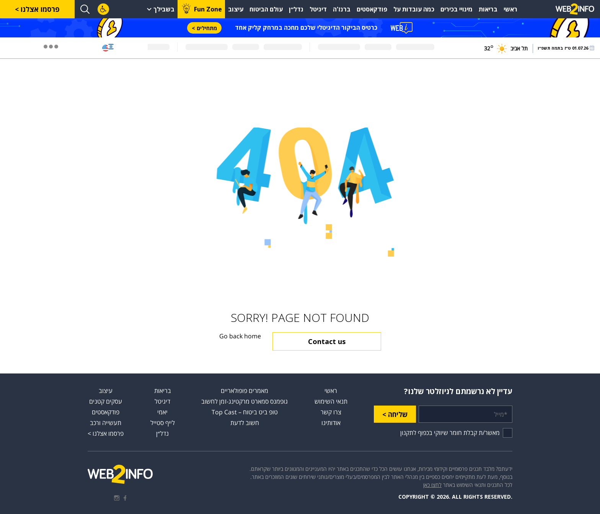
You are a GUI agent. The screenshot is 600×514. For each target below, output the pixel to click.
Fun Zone (208, 9)
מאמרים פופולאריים (244, 390)
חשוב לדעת (244, 423)
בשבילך (163, 9)
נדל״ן (296, 9)
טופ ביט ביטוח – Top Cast (245, 412)
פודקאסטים (372, 9)
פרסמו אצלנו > (37, 9)
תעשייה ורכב (105, 423)
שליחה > (395, 414)
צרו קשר (331, 412)
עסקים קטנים (105, 401)
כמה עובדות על (413, 9)
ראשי (510, 9)
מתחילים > (204, 28)
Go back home (240, 336)
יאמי (162, 412)
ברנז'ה (342, 9)
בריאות (488, 9)
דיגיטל (318, 9)
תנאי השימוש (331, 401)
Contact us (327, 341)
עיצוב (235, 9)
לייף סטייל (162, 423)
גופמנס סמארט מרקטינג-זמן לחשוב (244, 401)
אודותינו (331, 423)
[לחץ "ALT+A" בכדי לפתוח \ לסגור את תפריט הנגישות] (103, 9)
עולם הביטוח (266, 9)
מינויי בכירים (456, 9)
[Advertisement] (569, 171)
